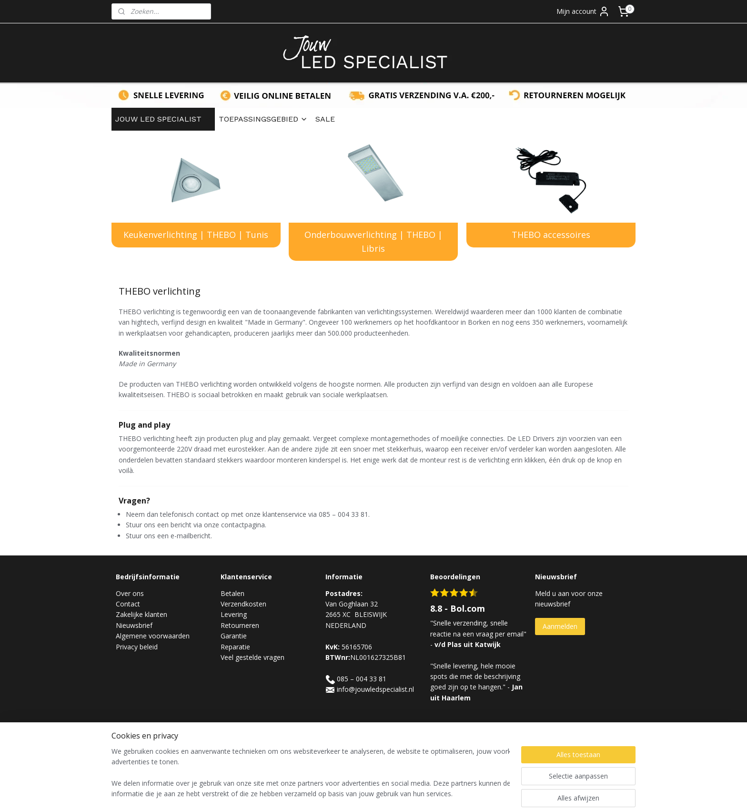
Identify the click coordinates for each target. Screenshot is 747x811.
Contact (128, 603)
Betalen (232, 593)
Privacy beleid (137, 646)
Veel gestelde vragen (252, 657)
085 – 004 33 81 (361, 678)
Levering (234, 614)
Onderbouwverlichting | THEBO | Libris (373, 241)
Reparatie (235, 646)
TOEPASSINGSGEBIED (263, 118)
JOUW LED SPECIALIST (163, 118)
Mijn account (583, 11)
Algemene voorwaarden (153, 635)
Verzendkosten (243, 603)
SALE (325, 118)
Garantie (234, 635)
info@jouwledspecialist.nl (375, 689)
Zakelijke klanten (141, 614)
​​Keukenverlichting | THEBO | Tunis (195, 234)
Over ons (130, 593)
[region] (310, 773)
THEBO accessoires (551, 234)
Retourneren (240, 625)
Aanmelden (560, 626)
